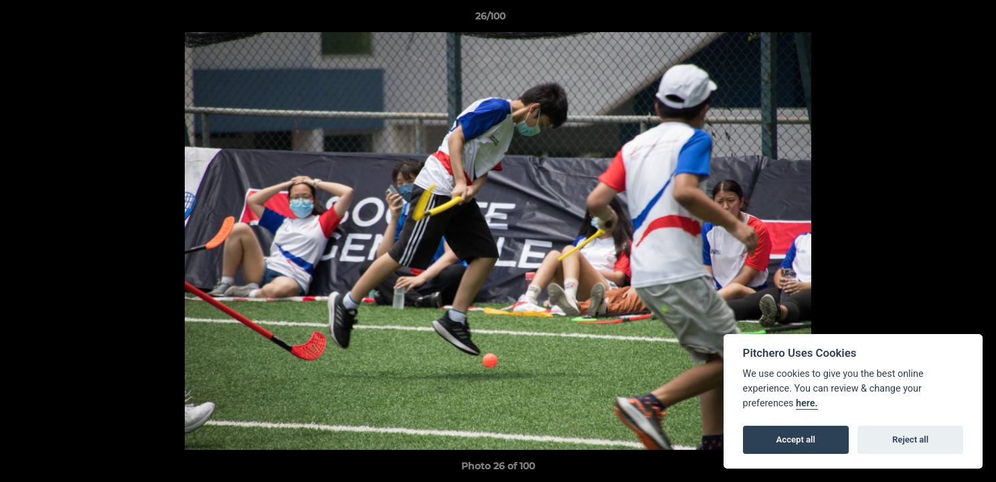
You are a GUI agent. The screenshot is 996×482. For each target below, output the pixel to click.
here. (807, 403)
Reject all (910, 439)
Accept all (795, 439)
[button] (940, 19)
